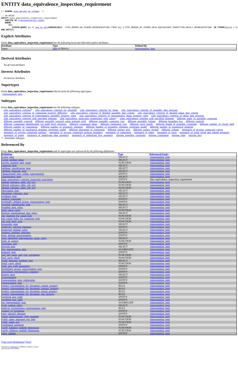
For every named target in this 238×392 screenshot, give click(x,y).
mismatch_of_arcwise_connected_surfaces (25, 136)
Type (120, 158)
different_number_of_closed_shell (217, 128)
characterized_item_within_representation (23, 177)
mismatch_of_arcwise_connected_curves (202, 133)
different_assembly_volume (142, 125)
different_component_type (113, 128)
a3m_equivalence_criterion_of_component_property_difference (35, 116)
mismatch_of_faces (167, 136)
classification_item (11, 180)
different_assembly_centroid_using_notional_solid (60, 125)
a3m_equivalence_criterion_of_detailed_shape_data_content (168, 116)
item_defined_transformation (16, 239)
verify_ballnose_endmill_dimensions (20, 331)
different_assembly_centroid (18, 125)
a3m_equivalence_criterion (17, 114)
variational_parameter (13, 328)
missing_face (195, 139)
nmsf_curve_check (11, 267)
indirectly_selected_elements (16, 230)
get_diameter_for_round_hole (17, 219)
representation (9, 281)
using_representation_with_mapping (20, 320)
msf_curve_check (11, 261)
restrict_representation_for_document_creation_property (30, 292)
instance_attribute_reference (16, 236)
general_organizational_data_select (19, 216)
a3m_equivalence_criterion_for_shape (99, 114)
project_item (8, 278)
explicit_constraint (11, 202)
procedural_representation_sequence (20, 275)
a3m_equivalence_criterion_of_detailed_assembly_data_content (102, 116)
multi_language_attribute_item (17, 264)
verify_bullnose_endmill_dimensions (20, 334)
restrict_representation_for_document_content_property (30, 289)
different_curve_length (141, 128)
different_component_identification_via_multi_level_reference (35, 128)
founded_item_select (12, 211)
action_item (8, 160)
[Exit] (28, 345)
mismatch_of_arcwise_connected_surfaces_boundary (76, 136)
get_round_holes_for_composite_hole (21, 222)
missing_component (159, 139)
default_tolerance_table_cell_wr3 (18, 186)
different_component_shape (83, 128)
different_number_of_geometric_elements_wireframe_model (116, 130)
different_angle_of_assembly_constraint (197, 122)
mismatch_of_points (14, 139)
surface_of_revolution (13, 314)
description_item (10, 194)
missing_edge (178, 139)
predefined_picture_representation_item (22, 272)
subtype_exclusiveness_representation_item (24, 312)
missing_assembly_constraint (130, 139)
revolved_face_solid (12, 303)
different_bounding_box (171, 125)
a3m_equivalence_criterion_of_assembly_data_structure (149, 114)
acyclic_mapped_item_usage (16, 166)
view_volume (9, 337)
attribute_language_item (14, 174)
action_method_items (13, 163)
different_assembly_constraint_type (107, 125)
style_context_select (12, 309)
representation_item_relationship (18, 284)
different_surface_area (119, 133)
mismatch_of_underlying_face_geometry (92, 139)
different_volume (170, 133)
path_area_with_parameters (16, 270)
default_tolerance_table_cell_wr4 (18, 188)
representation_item (30, 22)
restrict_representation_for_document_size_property (28, 298)
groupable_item (10, 228)
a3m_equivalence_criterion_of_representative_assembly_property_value (40, 119)
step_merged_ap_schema (26, 11)
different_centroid (195, 125)
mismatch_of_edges (144, 136)
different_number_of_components (21, 130)
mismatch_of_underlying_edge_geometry (48, 139)
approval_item (9, 169)
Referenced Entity (159, 158)
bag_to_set (41, 30)
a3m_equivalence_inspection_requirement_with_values (87, 122)
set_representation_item (14, 306)
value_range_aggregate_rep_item (18, 323)
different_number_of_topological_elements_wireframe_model (35, 133)
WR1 (10, 27)
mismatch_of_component (118, 136)
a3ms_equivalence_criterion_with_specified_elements (147, 122)
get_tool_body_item (12, 225)
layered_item (8, 250)
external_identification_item (16, 208)
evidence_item (9, 200)
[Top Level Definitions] (13, 345)
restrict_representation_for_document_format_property (29, 295)
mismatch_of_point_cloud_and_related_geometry (204, 136)
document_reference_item (15, 197)
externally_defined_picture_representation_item (26, 205)
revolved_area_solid (12, 300)
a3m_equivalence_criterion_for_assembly (56, 114)
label (55, 52)
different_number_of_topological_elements (171, 130)
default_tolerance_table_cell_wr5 (18, 191)
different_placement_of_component (87, 133)
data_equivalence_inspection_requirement (33, 19)
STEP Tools (13, 350)
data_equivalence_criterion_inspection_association (27, 183)
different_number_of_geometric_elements (62, 130)
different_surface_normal (145, 133)
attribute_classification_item (16, 172)
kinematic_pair (9, 247)
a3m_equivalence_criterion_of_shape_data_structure (177, 119)
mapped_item (9, 256)
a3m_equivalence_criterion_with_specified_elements (30, 122)
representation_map (12, 286)
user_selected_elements (14, 317)
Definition (7, 158)
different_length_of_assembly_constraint (176, 128)
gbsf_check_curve (11, 214)
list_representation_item (14, 253)
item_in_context (10, 244)
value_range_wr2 (10, 326)
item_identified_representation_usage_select (24, 242)
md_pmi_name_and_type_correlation (21, 258)
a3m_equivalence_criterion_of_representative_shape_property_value (113, 119)
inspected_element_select (15, 233)
